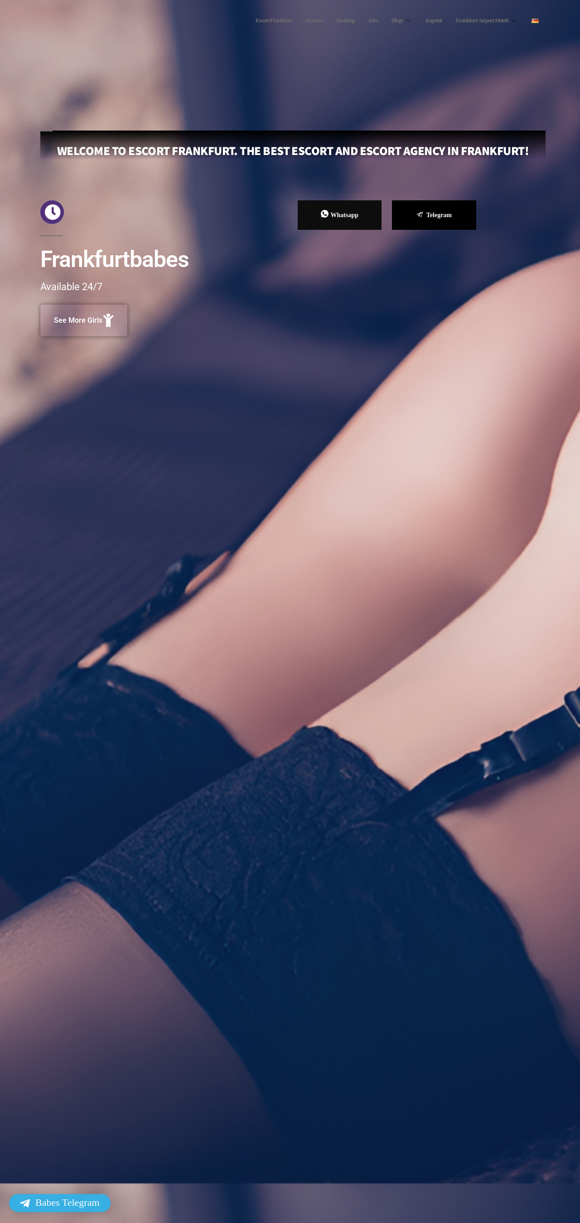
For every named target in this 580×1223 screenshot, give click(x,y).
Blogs (389, 20)
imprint (423, 20)
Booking (329, 20)
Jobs (358, 20)
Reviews (295, 20)
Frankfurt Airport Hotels (482, 20)
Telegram (434, 215)
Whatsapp (339, 214)
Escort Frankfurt (250, 20)
